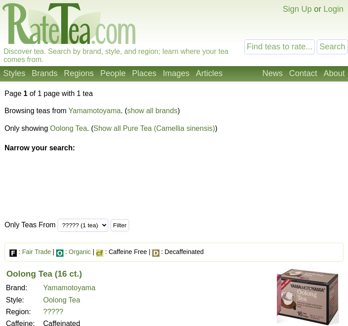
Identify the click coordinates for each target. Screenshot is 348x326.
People (113, 73)
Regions (79, 73)
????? (53, 312)
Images (176, 73)
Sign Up (297, 9)
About (334, 73)
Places (144, 73)
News (272, 73)
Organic (80, 251)
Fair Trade (36, 251)
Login (333, 9)
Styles (14, 73)
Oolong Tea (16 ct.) (44, 273)
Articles (209, 73)
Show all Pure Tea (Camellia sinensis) (154, 128)
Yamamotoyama (94, 111)
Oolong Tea (68, 128)
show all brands (152, 111)
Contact (303, 73)
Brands (45, 73)
